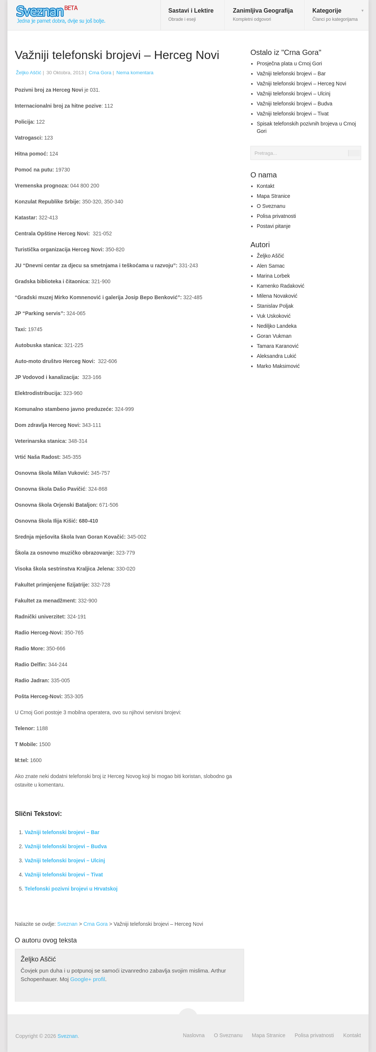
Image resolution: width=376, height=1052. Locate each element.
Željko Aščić (29, 72)
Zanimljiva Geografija (263, 14)
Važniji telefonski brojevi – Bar (62, 832)
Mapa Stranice (273, 196)
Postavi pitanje (274, 226)
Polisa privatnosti (276, 216)
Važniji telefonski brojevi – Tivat (64, 875)
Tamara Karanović (278, 346)
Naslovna (193, 1035)
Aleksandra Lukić (276, 356)
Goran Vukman (274, 336)
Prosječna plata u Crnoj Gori (289, 63)
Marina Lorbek (273, 276)
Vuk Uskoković (274, 316)
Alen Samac (271, 266)
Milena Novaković (277, 296)
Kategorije (335, 14)
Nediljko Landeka (276, 326)
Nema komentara (134, 72)
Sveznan (67, 924)
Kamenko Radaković (280, 286)
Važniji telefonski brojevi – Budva (66, 846)
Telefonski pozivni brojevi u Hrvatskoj (71, 889)
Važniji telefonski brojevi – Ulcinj (65, 860)
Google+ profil (87, 979)
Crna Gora (100, 72)
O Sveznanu (271, 206)
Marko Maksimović (278, 366)
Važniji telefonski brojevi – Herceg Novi (301, 83)
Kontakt (265, 186)
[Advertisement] (182, 863)
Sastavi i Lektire (191, 14)
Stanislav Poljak (275, 306)
